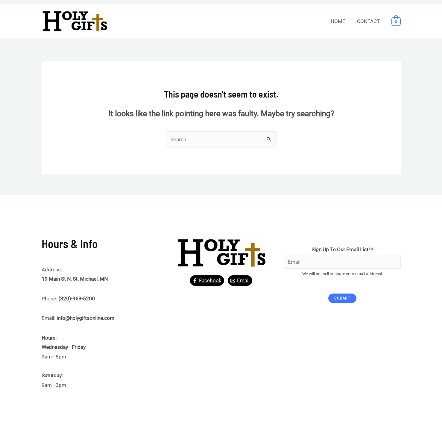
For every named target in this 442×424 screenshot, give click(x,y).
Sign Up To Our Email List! (342, 250)
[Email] (240, 280)
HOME (340, 21)
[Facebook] (207, 280)
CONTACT (369, 21)
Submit (342, 298)
